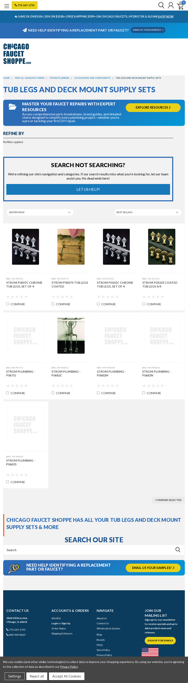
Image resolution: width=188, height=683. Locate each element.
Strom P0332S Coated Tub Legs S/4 (159, 284)
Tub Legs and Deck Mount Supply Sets (138, 78)
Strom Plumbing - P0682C (65, 373)
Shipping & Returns (62, 633)
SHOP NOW (165, 16)
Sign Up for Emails (160, 640)
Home (6, 78)
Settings (14, 676)
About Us (102, 618)
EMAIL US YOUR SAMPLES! (148, 30)
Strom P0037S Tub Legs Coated (69, 284)
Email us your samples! (153, 568)
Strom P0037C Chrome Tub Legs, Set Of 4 (24, 284)
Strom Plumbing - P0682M (111, 373)
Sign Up (65, 623)
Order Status (58, 628)
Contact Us (103, 623)
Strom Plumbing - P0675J (20, 373)
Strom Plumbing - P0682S (20, 462)
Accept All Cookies (66, 676)
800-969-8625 (16, 634)
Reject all (37, 676)
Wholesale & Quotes (108, 628)
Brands (101, 639)
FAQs (100, 644)
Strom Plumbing (59, 78)
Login (54, 623)
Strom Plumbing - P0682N (156, 373)
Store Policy (103, 650)
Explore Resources (153, 107)
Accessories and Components (92, 78)
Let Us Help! (88, 189)
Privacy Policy (104, 655)
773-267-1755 (24, 5)
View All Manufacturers (30, 78)
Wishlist (56, 618)
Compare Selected (168, 500)
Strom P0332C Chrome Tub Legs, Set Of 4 (115, 284)
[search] (160, 5)
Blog (99, 634)
